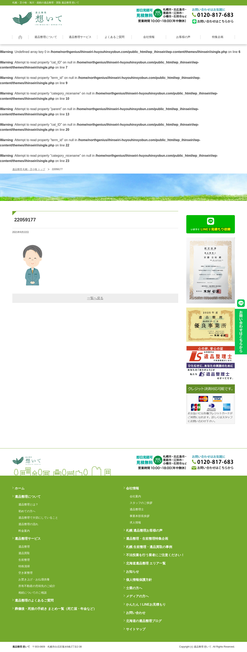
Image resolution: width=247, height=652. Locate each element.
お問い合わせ (135, 612)
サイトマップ (135, 629)
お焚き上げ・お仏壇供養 (34, 579)
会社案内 (135, 496)
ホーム (20, 37)
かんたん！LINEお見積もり (146, 604)
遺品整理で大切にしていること (38, 517)
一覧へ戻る (95, 298)
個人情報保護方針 (139, 579)
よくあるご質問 (114, 37)
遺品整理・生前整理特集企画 (147, 538)
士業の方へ (134, 588)
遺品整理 (24, 546)
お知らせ (132, 571)
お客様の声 (183, 37)
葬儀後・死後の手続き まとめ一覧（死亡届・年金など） (55, 608)
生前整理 (24, 559)
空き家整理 (25, 572)
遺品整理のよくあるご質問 (34, 600)
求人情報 (135, 522)
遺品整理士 (137, 509)
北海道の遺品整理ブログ (144, 621)
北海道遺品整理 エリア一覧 (146, 563)
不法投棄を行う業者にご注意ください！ (155, 555)
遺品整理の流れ (28, 524)
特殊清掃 (24, 566)
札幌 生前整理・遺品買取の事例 (149, 547)
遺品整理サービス (80, 37)
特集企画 (217, 37)
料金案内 (24, 530)
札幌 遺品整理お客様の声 (144, 530)
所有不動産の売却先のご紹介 (36, 586)
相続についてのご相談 (32, 592)
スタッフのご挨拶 (141, 502)
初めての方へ (26, 511)
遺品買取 (24, 553)
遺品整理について (45, 37)
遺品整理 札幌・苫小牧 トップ (28, 169)
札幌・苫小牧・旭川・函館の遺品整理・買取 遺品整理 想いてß (37, 18)
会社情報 (149, 37)
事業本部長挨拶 (139, 516)
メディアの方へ (137, 596)
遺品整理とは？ (28, 504)
